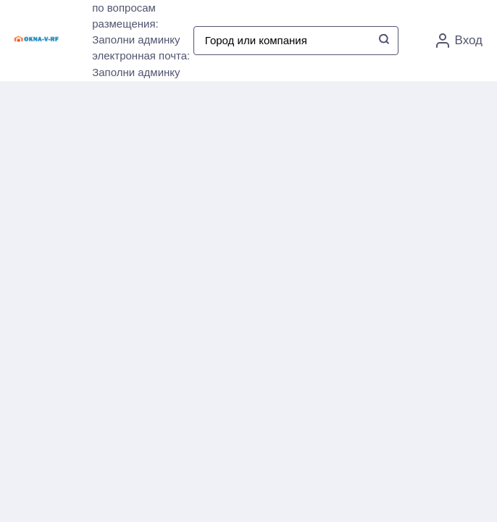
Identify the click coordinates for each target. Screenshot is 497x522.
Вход (459, 40)
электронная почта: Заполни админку (141, 63)
